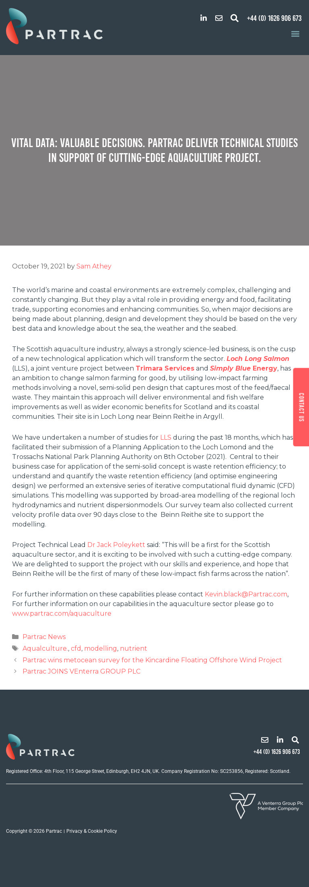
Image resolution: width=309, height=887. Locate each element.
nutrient (133, 648)
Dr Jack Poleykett (116, 545)
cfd (76, 648)
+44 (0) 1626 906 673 (274, 18)
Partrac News (44, 637)
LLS (165, 437)
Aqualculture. (45, 648)
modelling (100, 648)
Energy (264, 368)
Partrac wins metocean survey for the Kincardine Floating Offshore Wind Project (152, 660)
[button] (235, 18)
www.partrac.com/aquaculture (61, 613)
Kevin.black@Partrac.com (246, 594)
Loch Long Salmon (258, 359)
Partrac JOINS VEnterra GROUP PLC (81, 671)
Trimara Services (165, 368)
